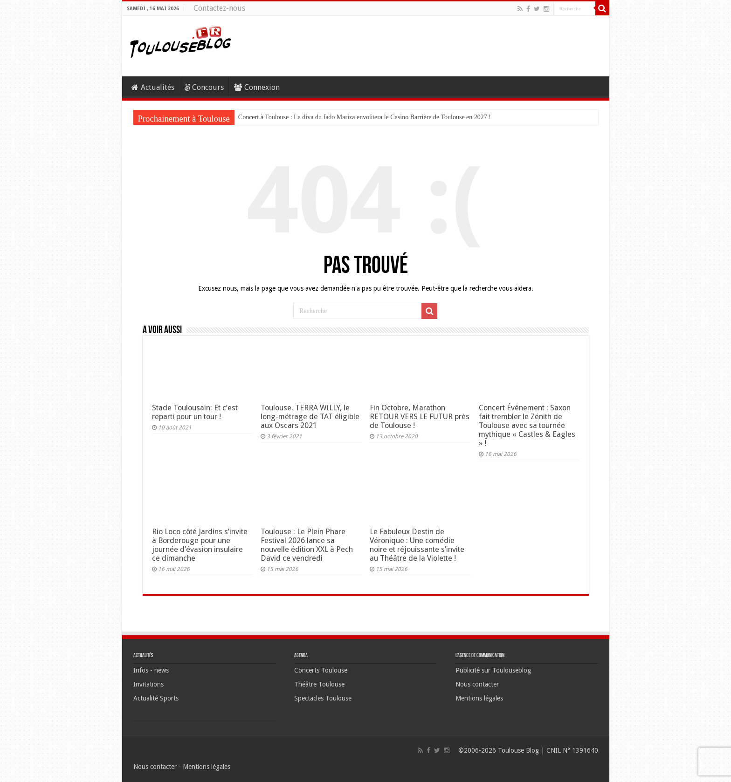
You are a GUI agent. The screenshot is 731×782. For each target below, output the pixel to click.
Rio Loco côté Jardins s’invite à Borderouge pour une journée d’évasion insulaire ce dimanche (200, 545)
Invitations (148, 684)
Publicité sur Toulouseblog (493, 670)
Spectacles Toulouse (323, 698)
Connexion (257, 87)
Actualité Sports (156, 698)
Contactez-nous (219, 8)
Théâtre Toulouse (319, 684)
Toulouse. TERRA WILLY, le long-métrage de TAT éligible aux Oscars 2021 (310, 416)
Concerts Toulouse (320, 670)
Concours (204, 87)
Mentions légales (479, 698)
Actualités (152, 87)
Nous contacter (477, 684)
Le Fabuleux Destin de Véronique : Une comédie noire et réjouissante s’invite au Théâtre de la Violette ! (417, 545)
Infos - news (151, 670)
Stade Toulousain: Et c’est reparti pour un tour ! (195, 412)
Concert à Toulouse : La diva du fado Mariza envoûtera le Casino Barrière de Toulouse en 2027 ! (364, 117)
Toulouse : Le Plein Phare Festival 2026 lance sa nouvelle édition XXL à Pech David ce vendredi (307, 545)
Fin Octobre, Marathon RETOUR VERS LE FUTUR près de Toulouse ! (419, 416)
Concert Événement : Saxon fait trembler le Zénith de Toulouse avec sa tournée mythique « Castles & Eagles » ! (527, 425)
